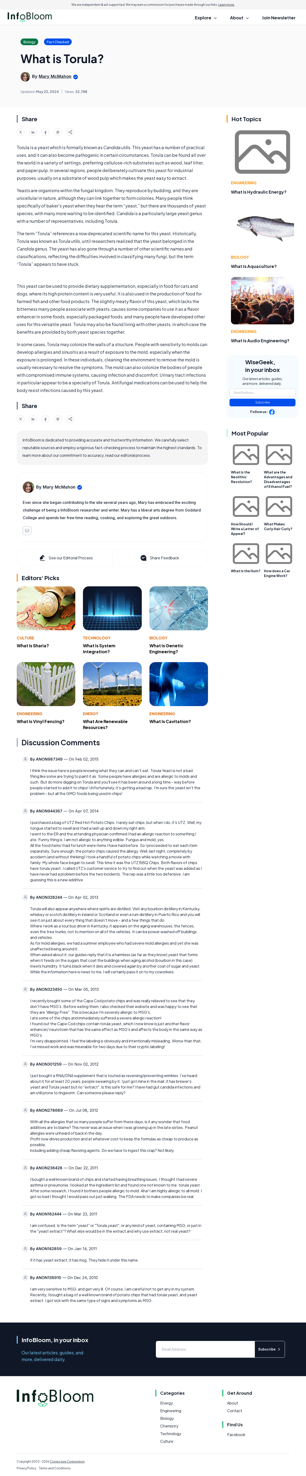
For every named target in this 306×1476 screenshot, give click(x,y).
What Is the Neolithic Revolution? (241, 477)
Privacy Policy (26, 1468)
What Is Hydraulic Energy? (259, 192)
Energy (90, 713)
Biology (158, 637)
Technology (96, 637)
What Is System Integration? (99, 648)
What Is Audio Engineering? (260, 340)
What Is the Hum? (245, 571)
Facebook (236, 1434)
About (232, 1402)
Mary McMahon (55, 76)
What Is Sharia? (33, 645)
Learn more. (226, 4)
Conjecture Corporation (67, 1461)
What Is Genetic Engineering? (166, 648)
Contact (234, 1410)
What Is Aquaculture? (254, 266)
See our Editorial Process (65, 558)
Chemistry (169, 1425)
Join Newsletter (278, 17)
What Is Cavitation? (170, 721)
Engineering (29, 713)
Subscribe (262, 402)
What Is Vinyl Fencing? (41, 721)
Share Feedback (159, 558)
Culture (25, 637)
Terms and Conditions (55, 1468)
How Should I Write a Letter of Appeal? (245, 529)
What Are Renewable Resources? (105, 724)
